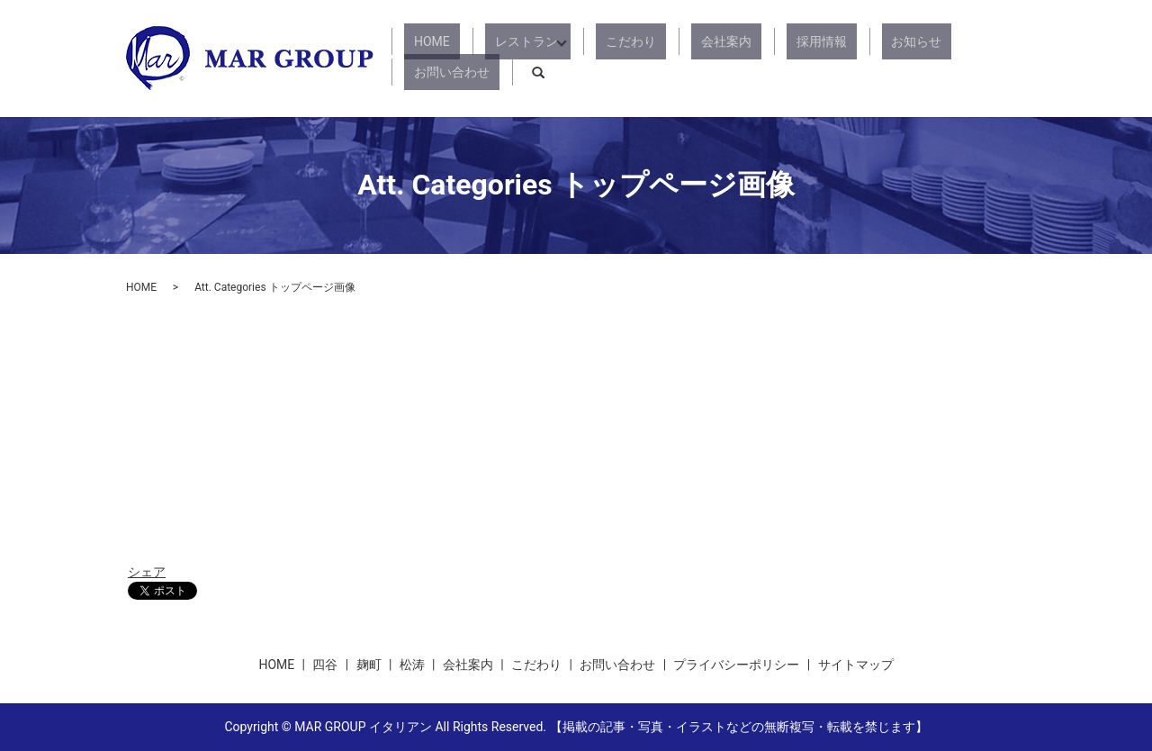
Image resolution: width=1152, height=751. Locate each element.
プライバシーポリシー (736, 664)
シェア (147, 572)
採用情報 (772, 58)
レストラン (523, 58)
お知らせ (848, 58)
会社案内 (696, 58)
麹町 (369, 664)
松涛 (412, 664)
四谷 (325, 664)
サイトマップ (856, 664)
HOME (449, 58)
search (1012, 58)
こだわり (621, 58)
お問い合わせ (936, 58)
